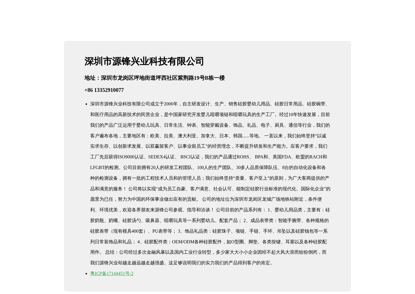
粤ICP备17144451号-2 (111, 273)
